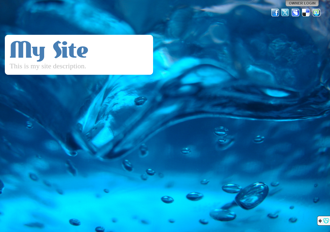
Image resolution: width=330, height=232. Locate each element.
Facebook (275, 12)
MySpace (295, 12)
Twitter (285, 12)
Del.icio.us (306, 12)
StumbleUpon (316, 12)
